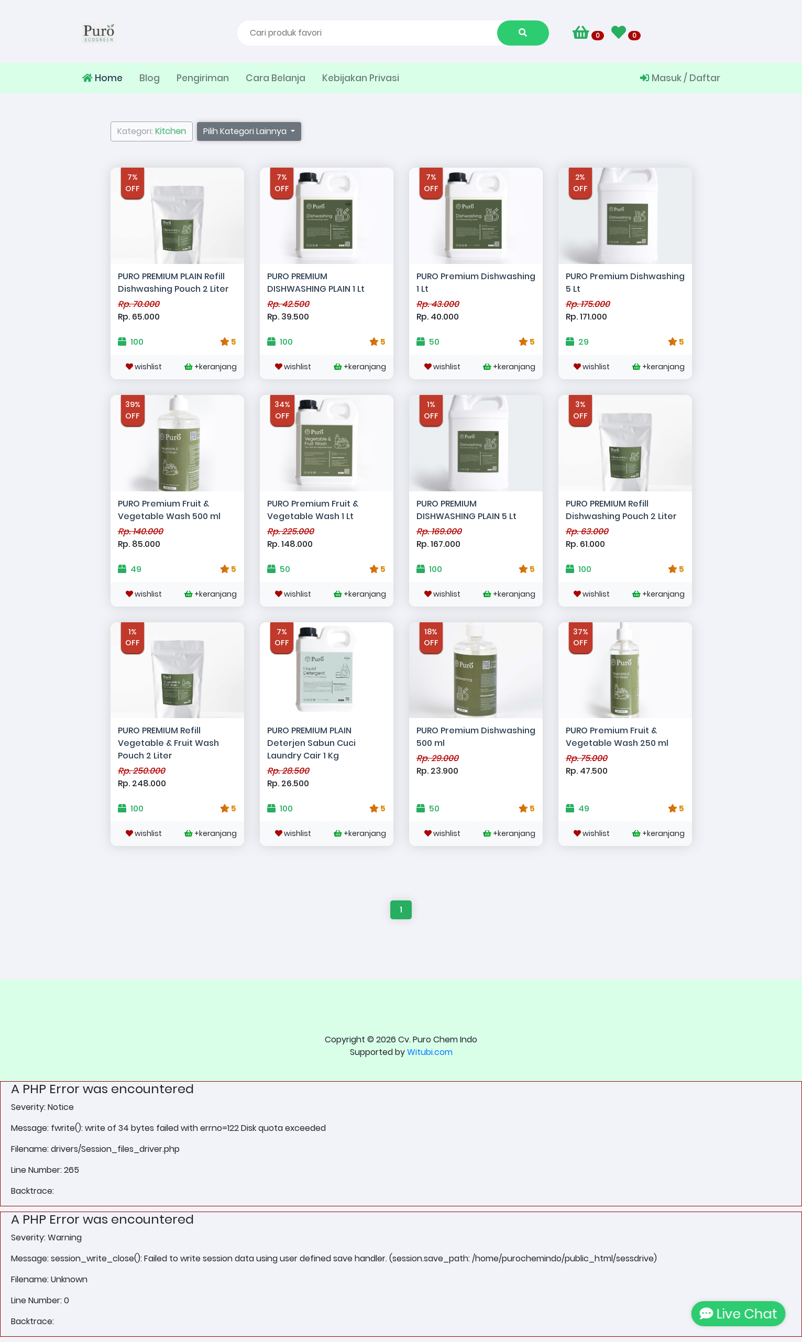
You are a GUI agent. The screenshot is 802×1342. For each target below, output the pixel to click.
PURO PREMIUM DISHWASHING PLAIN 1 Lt (316, 282)
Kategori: (151, 131)
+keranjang (210, 366)
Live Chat (739, 1313)
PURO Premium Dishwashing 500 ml (475, 736)
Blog (149, 78)
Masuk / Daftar (680, 78)
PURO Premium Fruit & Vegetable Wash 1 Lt (312, 510)
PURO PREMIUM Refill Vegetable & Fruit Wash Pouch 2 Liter (168, 743)
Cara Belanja (275, 78)
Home (102, 78)
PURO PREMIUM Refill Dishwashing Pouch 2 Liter (621, 510)
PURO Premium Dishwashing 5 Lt (625, 282)
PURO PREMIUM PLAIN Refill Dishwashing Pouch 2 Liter (173, 282)
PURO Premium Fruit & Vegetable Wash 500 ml (169, 510)
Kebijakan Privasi (360, 78)
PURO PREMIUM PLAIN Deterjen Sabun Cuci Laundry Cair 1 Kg (311, 743)
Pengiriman (203, 78)
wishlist (144, 366)
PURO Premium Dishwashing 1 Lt (475, 282)
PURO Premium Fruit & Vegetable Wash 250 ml (617, 736)
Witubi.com (430, 1052)
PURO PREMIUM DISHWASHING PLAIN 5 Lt (466, 510)
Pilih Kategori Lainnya (246, 131)
